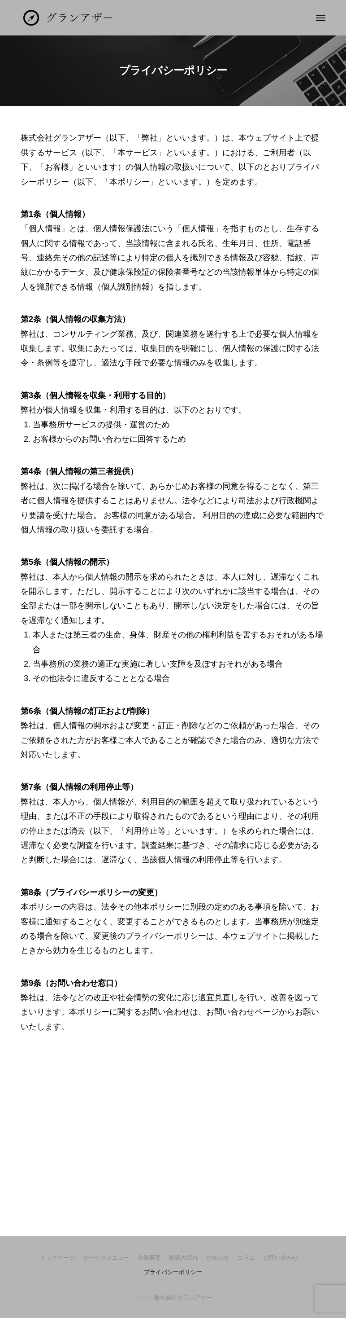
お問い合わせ (280, 1257)
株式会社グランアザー (183, 1297)
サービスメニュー (106, 1257)
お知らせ (217, 1257)
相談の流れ (183, 1257)
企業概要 (149, 1257)
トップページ (57, 1257)
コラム (246, 1257)
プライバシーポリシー (173, 1272)
